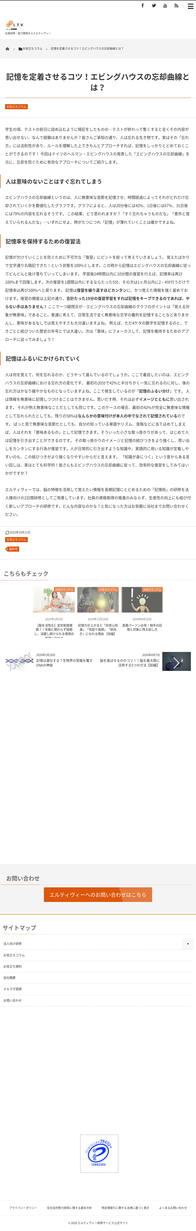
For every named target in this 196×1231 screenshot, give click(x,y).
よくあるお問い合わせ (173, 1208)
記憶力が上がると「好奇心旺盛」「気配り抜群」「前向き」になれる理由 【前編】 (98, 631)
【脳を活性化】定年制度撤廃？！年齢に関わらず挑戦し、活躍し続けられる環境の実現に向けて (54, 633)
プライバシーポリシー (23, 1208)
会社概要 (9, 977)
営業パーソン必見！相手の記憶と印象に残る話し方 (142, 629)
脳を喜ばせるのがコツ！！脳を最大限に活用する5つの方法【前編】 (130, 662)
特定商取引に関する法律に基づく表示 (125, 1208)
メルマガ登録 (12, 989)
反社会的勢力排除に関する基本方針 (69, 1208)
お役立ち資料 (12, 966)
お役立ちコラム (16, 106)
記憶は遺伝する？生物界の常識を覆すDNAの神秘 (64, 662)
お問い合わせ (12, 1000)
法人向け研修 (12, 943)
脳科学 (13, 549)
